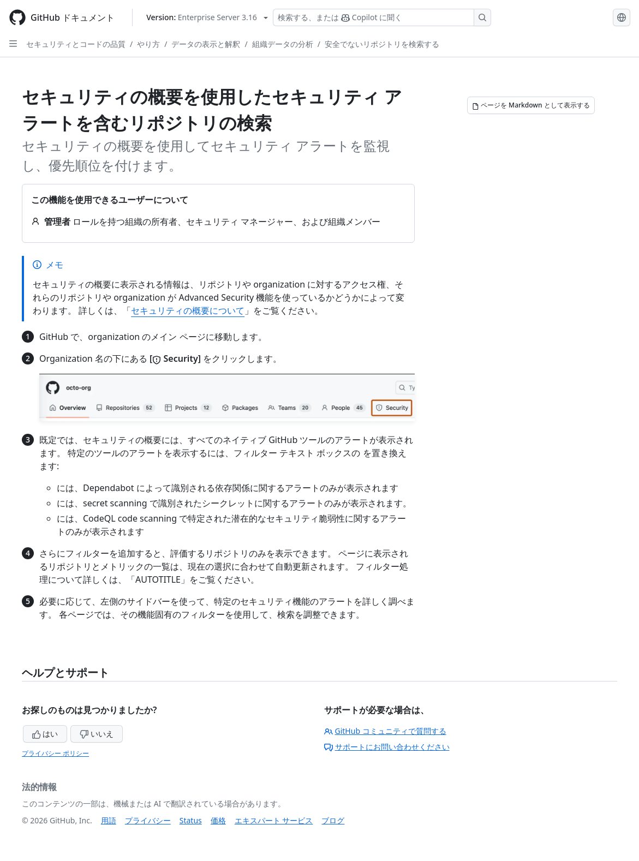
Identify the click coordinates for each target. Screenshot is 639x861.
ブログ (332, 820)
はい (45, 733)
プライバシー (148, 820)
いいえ (97, 733)
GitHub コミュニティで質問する (385, 731)
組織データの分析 (282, 44)
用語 (108, 820)
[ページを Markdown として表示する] (531, 105)
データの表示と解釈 (205, 44)
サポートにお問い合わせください (387, 747)
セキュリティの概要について (187, 310)
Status (191, 820)
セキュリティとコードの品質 (76, 44)
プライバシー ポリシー (55, 753)
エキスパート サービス (274, 820)
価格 (218, 820)
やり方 (148, 44)
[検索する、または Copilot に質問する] (382, 17)
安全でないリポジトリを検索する (382, 44)
